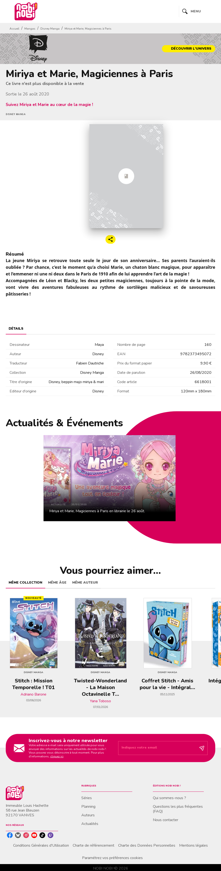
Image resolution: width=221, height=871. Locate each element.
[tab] (16, 328)
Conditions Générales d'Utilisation (41, 845)
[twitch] (50, 835)
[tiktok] (42, 835)
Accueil (14, 29)
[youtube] (34, 835)
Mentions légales (193, 845)
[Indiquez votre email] (157, 748)
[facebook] (10, 835)
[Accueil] (26, 11)
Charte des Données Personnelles (146, 845)
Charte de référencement (93, 845)
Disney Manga (50, 29)
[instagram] (26, 835)
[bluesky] (18, 835)
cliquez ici (56, 756)
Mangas (29, 29)
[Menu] (197, 11)
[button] (188, 48)
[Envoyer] (202, 748)
